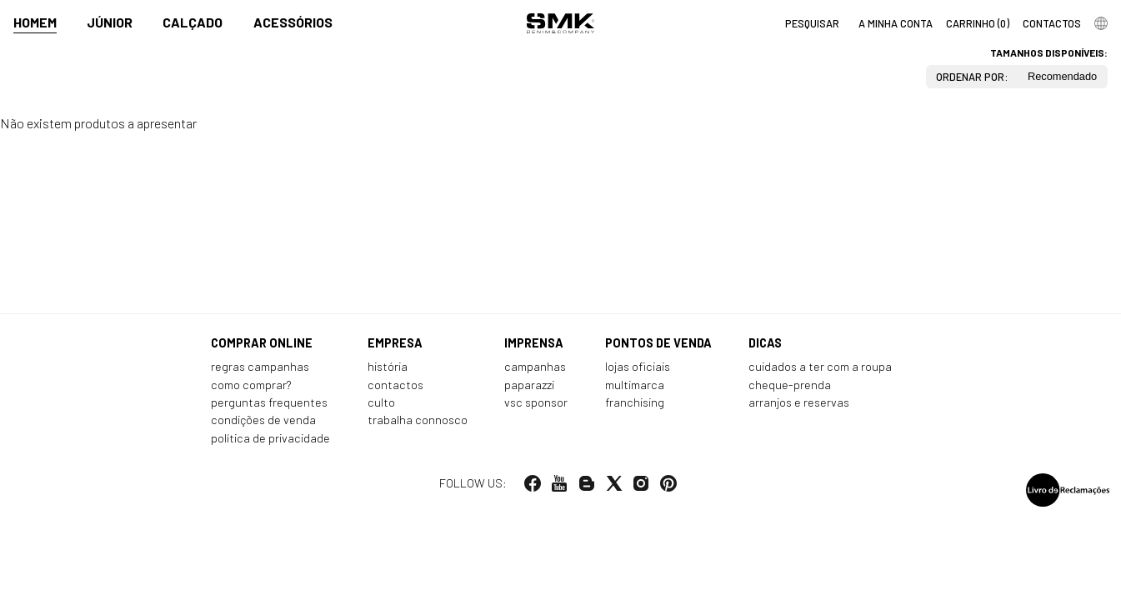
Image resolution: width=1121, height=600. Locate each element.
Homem (35, 22)
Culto (381, 402)
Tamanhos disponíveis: (1049, 52)
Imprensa (533, 343)
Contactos (395, 385)
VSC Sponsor (536, 402)
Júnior (110, 22)
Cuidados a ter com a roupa (820, 366)
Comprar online (262, 343)
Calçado (193, 22)
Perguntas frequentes (269, 402)
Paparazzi (529, 385)
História (388, 366)
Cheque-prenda (789, 385)
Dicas (765, 343)
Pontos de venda (658, 343)
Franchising (634, 402)
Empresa (395, 343)
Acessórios (293, 22)
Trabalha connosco (418, 419)
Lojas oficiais (637, 366)
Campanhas (535, 366)
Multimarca (634, 385)
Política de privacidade (270, 438)
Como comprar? (251, 385)
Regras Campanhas (260, 366)
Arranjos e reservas (798, 402)
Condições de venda (263, 419)
